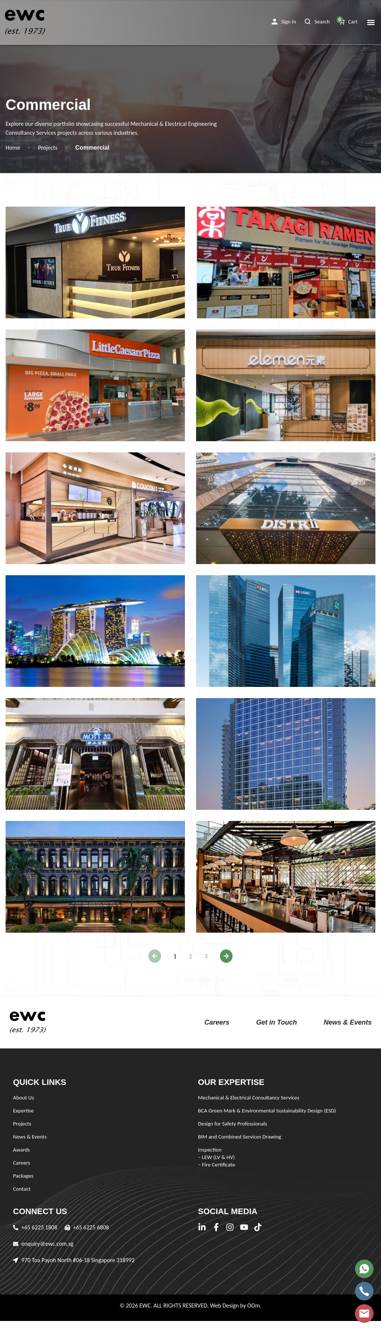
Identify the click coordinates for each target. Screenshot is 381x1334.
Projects (47, 147)
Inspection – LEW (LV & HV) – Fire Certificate (216, 1157)
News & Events (348, 1022)
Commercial (92, 147)
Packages (23, 1175)
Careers (217, 1022)
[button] (284, 21)
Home (13, 147)
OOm (253, 1305)
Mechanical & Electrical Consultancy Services (248, 1097)
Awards (21, 1149)
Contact (22, 1188)
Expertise (23, 1110)
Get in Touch (276, 1022)
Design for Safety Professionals (232, 1123)
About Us (23, 1097)
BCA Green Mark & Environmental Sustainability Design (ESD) (267, 1110)
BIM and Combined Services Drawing (239, 1136)
